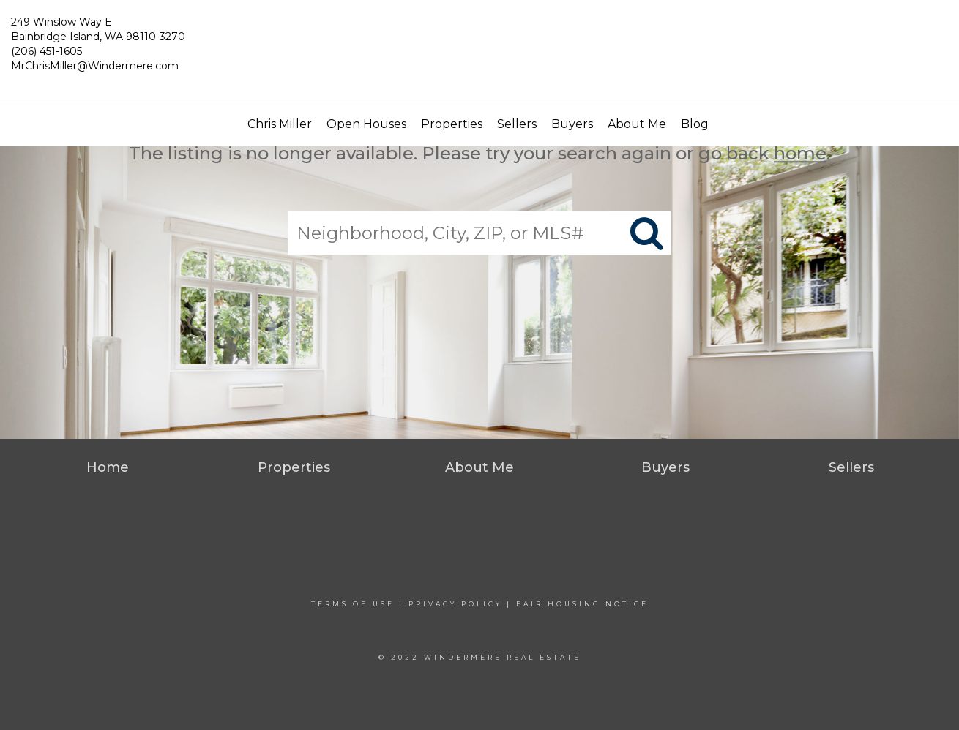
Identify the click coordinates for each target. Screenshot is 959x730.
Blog (695, 124)
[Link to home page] (480, 51)
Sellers (517, 124)
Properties (451, 124)
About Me (637, 124)
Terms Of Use (353, 604)
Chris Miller (279, 124)
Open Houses (366, 124)
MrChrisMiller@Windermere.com (95, 65)
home (800, 153)
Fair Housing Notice (582, 604)
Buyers (572, 124)
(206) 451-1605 (46, 51)
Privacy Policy (455, 604)
